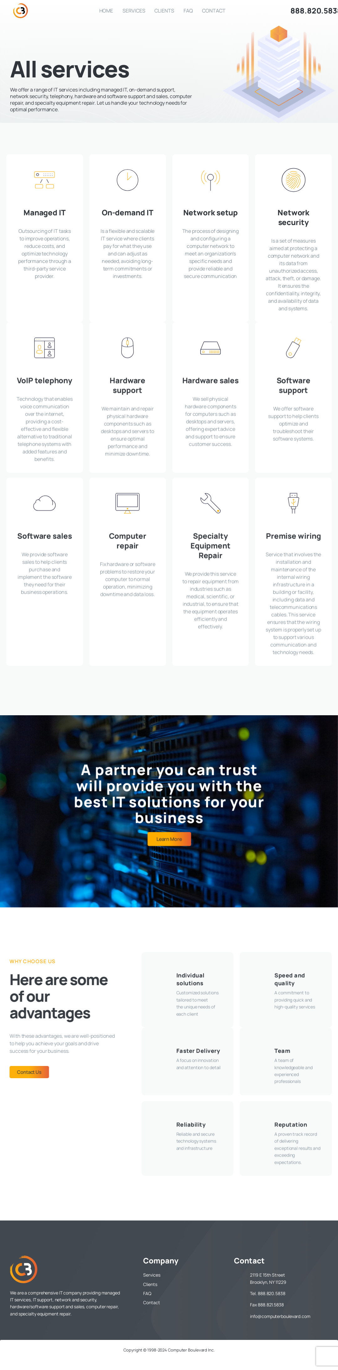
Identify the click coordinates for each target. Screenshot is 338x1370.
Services (133, 10)
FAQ (188, 10)
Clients (164, 10)
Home (106, 10)
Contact (213, 10)
